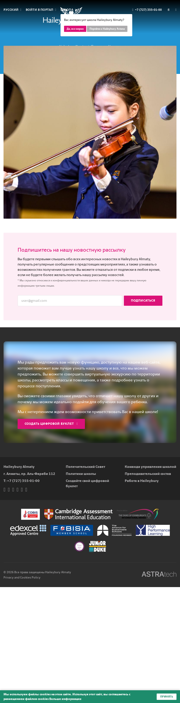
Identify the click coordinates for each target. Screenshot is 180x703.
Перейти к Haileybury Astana (107, 28)
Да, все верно (75, 28)
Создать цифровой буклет (51, 424)
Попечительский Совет (85, 467)
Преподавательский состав (148, 474)
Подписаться (143, 300)
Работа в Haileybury (142, 481)
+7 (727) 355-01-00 (23, 481)
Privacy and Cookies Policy (22, 577)
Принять (166, 696)
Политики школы (81, 474)
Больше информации (65, 699)
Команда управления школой (150, 467)
